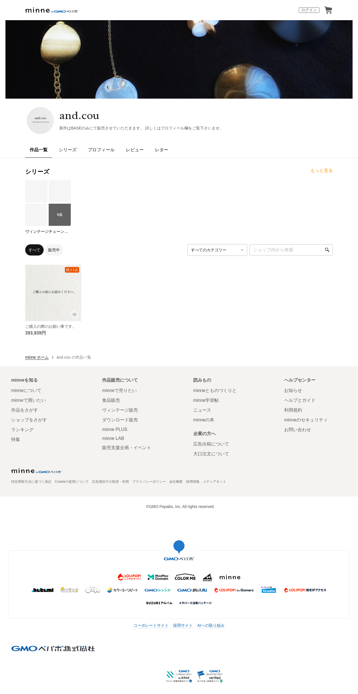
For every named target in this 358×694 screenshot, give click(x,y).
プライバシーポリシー (149, 482)
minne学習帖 (206, 400)
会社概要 (176, 482)
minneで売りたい (119, 390)
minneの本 (204, 419)
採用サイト (183, 625)
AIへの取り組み (210, 625)
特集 (15, 439)
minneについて (26, 390)
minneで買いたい (28, 400)
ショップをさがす (29, 419)
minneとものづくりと (215, 390)
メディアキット (214, 482)
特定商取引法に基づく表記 (31, 482)
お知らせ (293, 390)
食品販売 (111, 400)
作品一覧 (39, 149)
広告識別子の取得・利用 (110, 482)
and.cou (79, 115)
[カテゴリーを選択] (217, 250)
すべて (34, 250)
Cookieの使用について (72, 482)
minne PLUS (114, 429)
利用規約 (293, 410)
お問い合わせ (297, 429)
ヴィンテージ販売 (120, 410)
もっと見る (321, 170)
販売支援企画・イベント (126, 447)
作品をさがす (24, 410)
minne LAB (113, 438)
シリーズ (68, 149)
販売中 (54, 250)
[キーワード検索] (291, 250)
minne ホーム (37, 357)
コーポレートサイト (151, 625)
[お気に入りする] (75, 314)
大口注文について (211, 453)
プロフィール (101, 149)
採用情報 (192, 482)
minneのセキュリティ (306, 419)
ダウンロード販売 (120, 419)
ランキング (22, 429)
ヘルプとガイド (299, 400)
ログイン (309, 10)
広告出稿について (211, 444)
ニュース (202, 410)
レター (161, 149)
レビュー (135, 149)
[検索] (327, 250)
